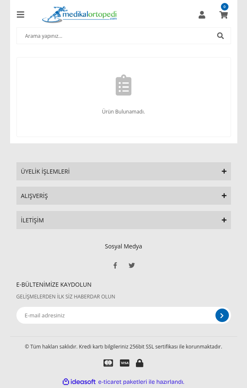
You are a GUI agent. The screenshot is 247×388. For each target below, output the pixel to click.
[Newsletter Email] (123, 315)
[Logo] (79, 14)
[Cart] (223, 14)
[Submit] (222, 315)
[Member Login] (202, 14)
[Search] (123, 35)
